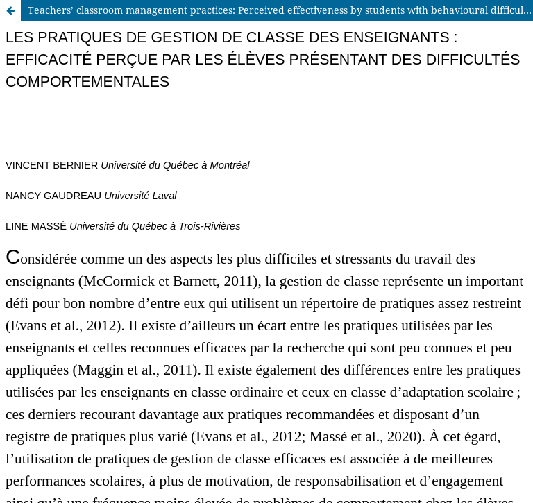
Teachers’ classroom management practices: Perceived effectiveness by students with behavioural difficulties (280, 10)
